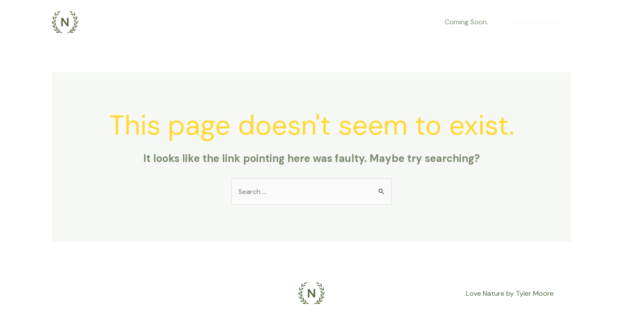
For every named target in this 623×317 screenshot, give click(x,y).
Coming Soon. (466, 21)
